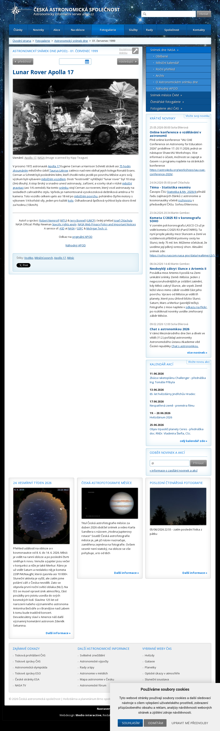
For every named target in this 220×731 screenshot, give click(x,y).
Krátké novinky (162, 118)
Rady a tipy (87, 667)
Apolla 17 (54, 166)
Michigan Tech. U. (96, 228)
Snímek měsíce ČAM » (166, 95)
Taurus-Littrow (58, 170)
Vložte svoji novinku (197, 116)
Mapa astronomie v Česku (97, 679)
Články (18, 30)
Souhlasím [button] (130, 723)
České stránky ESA (27, 679)
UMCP (91, 220)
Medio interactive (88, 715)
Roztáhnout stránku (126, 51)
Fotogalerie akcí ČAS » (166, 108)
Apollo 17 (30, 158)
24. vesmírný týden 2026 (32, 483)
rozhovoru (185, 200)
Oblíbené (162, 56)
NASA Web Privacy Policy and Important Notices (107, 224)
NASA (41, 158)
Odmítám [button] (155, 723)
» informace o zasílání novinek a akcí (173, 470)
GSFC (80, 228)
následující (126, 61)
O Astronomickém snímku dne (177, 82)
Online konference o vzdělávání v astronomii (175, 134)
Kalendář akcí (161, 364)
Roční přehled (165, 69)
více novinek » (197, 352)
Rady (149, 30)
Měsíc (70, 258)
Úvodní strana (22, 41)
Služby (133, 30)
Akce (56, 30)
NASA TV (20, 685)
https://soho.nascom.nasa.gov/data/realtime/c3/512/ (184, 255)
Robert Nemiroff (49, 220)
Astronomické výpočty (94, 661)
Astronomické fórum (93, 685)
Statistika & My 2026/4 (181, 192)
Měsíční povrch (44, 258)
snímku (64, 188)
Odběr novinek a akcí (167, 453)
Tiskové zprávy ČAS (28, 661)
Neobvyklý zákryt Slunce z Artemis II (178, 269)
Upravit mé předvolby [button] (190, 723)
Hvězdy (149, 655)
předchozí (24, 61)
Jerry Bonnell (78, 220)
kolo (70, 200)
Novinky (38, 30)
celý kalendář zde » (193, 441)
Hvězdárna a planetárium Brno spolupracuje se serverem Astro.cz (106, 699)
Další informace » (58, 633)
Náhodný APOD (76, 245)
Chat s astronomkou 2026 (169, 329)
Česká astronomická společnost (39, 699)
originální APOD (82, 237)
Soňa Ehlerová (179, 127)
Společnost (171, 30)
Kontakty (199, 30)
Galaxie (150, 661)
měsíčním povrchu (86, 196)
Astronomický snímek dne (71, 41)
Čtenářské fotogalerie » (167, 102)
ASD (62, 228)
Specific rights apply (64, 224)
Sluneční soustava (157, 679)
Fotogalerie (108, 30)
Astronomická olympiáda (31, 667)
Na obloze (78, 30)
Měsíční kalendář (167, 63)
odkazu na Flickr (196, 307)
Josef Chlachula (123, 220)
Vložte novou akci (198, 362)
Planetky (150, 667)
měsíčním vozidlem (53, 179)
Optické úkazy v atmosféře (162, 673)
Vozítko (28, 258)
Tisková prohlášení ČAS (30, 655)
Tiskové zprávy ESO (28, 673)
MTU (63, 220)
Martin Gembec (180, 213)
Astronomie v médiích (94, 673)
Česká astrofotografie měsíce (106, 483)
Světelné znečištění (92, 655)
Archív (160, 76)
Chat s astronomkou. (185, 346)
